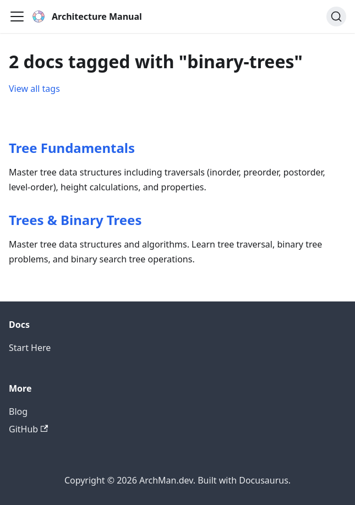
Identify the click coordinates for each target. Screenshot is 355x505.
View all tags (34, 89)
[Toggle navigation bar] (17, 16)
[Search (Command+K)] (336, 16)
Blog (18, 411)
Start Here (30, 348)
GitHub (28, 429)
